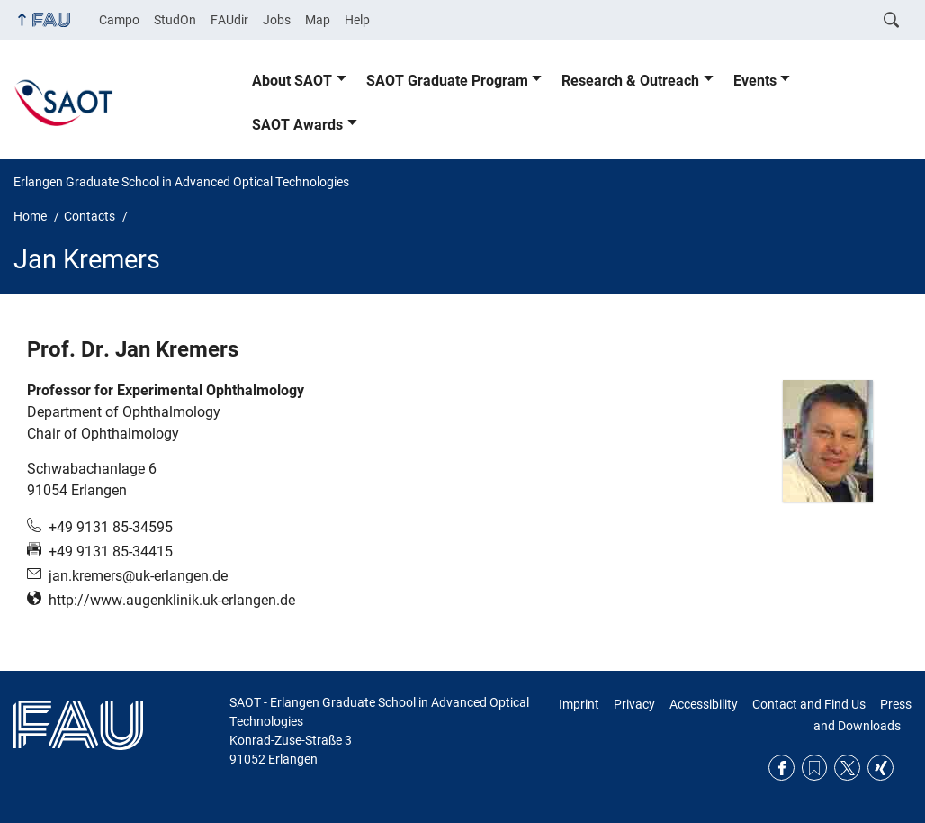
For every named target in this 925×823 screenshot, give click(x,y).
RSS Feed (815, 768)
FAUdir (229, 20)
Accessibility (703, 704)
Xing (880, 768)
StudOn (175, 20)
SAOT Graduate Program (447, 80)
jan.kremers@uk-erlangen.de (138, 575)
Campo (119, 20)
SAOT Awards (297, 124)
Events (755, 80)
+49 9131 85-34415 (111, 551)
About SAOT (292, 80)
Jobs (277, 20)
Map (317, 20)
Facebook (781, 768)
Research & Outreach (630, 80)
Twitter (847, 768)
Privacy (634, 704)
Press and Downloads (862, 715)
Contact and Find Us (809, 704)
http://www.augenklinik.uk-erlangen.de (172, 600)
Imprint (579, 704)
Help (357, 20)
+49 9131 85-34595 (111, 527)
